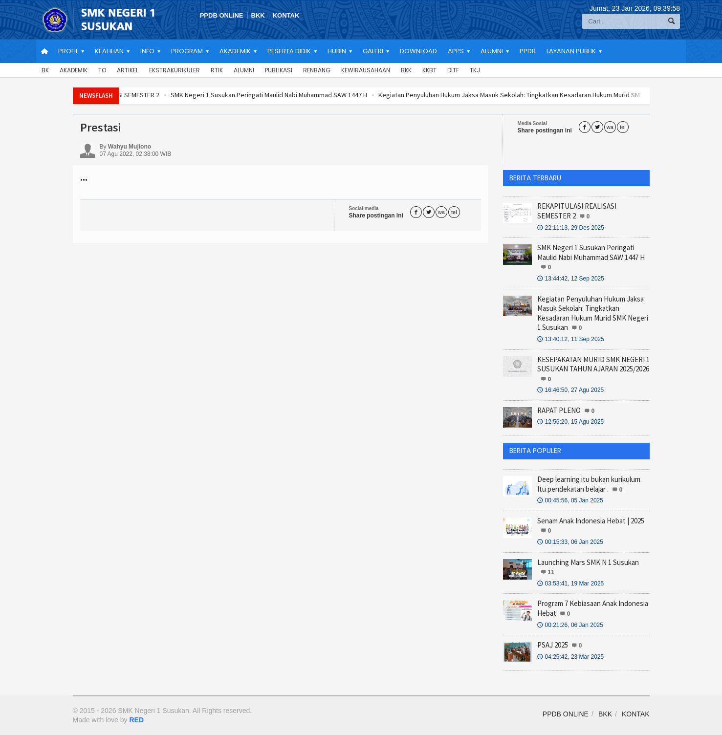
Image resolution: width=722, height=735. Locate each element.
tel (623, 127)
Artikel (127, 70)
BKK (258, 15)
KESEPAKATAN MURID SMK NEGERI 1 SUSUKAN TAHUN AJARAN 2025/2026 (593, 364)
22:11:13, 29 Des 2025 (570, 227)
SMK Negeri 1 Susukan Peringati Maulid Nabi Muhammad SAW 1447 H (295, 94)
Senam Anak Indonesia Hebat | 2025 (590, 520)
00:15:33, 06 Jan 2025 (570, 542)
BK (45, 70)
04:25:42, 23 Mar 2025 (570, 656)
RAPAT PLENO (559, 410)
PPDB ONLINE (221, 15)
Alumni (244, 70)
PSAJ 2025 (552, 644)
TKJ (475, 70)
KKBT (429, 70)
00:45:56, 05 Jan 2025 (570, 500)
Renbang (316, 70)
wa (610, 127)
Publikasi (278, 70)
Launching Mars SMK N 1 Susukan (588, 562)
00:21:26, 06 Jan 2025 (570, 625)
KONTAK (286, 15)
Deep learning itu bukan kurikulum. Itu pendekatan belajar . (589, 484)
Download (418, 51)
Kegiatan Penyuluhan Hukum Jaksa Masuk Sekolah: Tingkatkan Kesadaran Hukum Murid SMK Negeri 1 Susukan (592, 313)
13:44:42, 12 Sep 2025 (570, 278)
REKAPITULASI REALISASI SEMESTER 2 (132, 94)
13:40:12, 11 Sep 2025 (570, 339)
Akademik (74, 70)
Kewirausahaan (365, 70)
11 (550, 572)
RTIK (217, 70)
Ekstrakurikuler (174, 70)
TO (102, 70)
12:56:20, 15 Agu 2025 (570, 421)
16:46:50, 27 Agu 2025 (570, 390)
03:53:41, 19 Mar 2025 (570, 583)
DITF (453, 70)
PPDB (528, 51)
